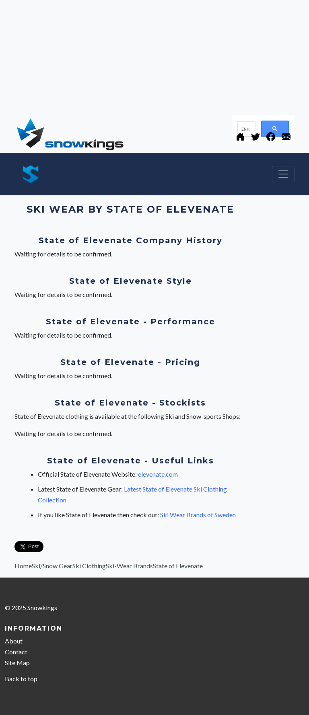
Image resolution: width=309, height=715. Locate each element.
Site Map (17, 662)
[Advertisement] (154, 56)
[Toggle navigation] (283, 174)
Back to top (21, 678)
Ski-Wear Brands (129, 566)
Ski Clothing (89, 566)
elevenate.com (158, 474)
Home (23, 566)
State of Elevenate (178, 566)
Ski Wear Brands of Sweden (198, 514)
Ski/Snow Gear (52, 566)
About (14, 641)
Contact (16, 652)
